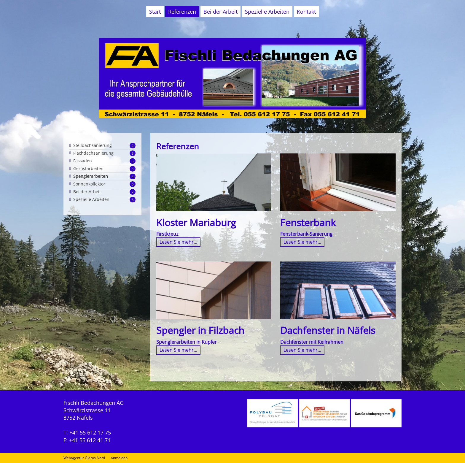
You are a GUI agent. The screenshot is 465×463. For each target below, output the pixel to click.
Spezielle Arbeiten (267, 11)
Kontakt (306, 11)
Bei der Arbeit (220, 11)
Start (155, 11)
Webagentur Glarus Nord (84, 458)
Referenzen (182, 11)
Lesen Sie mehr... (178, 242)
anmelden (119, 457)
